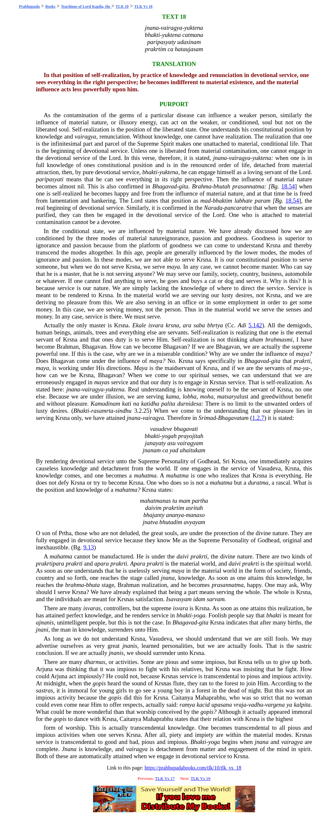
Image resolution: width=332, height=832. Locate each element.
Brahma (201, 186)
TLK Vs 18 (143, 6)
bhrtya (215, 325)
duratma (258, 482)
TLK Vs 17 (164, 778)
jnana (152, 27)
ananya (175, 515)
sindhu (123, 410)
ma (297, 368)
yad (174, 450)
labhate (243, 200)
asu (171, 443)
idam (199, 599)
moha (206, 396)
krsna (172, 325)
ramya (187, 704)
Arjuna (44, 669)
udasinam (189, 42)
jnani (42, 629)
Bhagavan (94, 346)
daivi (182, 556)
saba (199, 325)
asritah (194, 507)
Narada (213, 207)
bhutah (221, 186)
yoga (199, 615)
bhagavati (186, 428)
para (58, 563)
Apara (137, 563)
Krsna (273, 245)
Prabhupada (29, 6)
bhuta (93, 584)
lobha (189, 396)
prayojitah (190, 436)
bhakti (152, 34)
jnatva (150, 522)
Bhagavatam (233, 417)
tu (174, 500)
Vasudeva (269, 468)
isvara (155, 325)
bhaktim (222, 200)
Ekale (139, 325)
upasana (221, 704)
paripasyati (50, 179)
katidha (150, 403)
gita (183, 186)
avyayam (194, 522)
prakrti (302, 360)
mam (184, 500)
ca (170, 49)
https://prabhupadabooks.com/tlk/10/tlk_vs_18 (193, 767)
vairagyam (190, 443)
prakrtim (155, 49)
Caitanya (182, 697)
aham (256, 339)
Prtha (65, 533)
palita (168, 403)
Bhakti (81, 410)
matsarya (228, 396)
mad (205, 200)
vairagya (171, 27)
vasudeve (161, 428)
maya (173, 266)
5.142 (255, 325)
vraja (239, 704)
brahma (74, 584)
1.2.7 (258, 417)
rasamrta (102, 410)
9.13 (88, 547)
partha (200, 500)
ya (306, 368)
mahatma (145, 475)
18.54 (288, 186)
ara (187, 325)
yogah (169, 436)
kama (172, 396)
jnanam (152, 450)
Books (50, 6)
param (263, 200)
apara (101, 563)
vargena (275, 704)
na (136, 403)
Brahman (67, 346)
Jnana (69, 749)
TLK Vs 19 (200, 778)
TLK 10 (121, 6)
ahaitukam (193, 450)
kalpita (302, 704)
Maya (140, 368)
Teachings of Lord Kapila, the (86, 6)
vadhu (255, 704)
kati (126, 403)
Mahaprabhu (210, 697)
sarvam (216, 599)
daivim (153, 507)
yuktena (193, 27)
